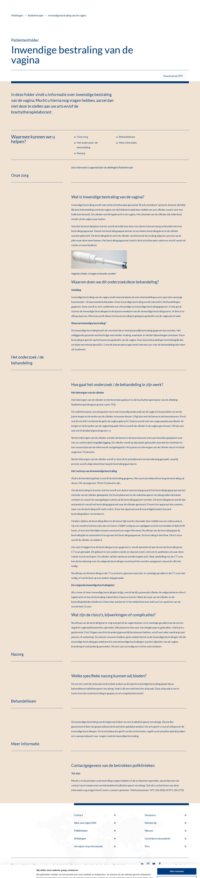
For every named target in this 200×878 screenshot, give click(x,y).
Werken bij (165, 822)
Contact (94, 815)
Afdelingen (17, 15)
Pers (165, 846)
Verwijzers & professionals (94, 846)
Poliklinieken (94, 830)
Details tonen (43, 872)
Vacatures (165, 815)
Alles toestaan (177, 858)
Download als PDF (173, 75)
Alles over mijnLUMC (94, 822)
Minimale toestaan (177, 866)
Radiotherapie (35, 15)
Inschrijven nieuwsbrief (165, 838)
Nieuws (165, 830)
